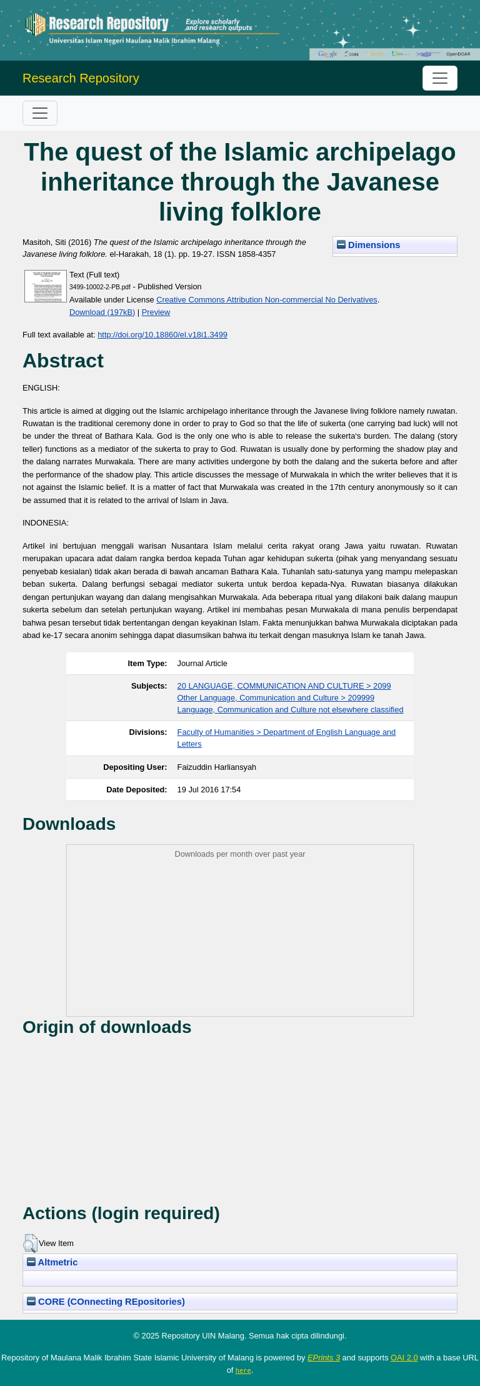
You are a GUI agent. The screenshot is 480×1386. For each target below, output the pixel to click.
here (243, 1370)
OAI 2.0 (404, 1357)
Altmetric (52, 1262)
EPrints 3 (324, 1357)
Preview (156, 312)
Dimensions (369, 245)
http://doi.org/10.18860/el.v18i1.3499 (163, 334)
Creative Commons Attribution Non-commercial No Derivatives (266, 299)
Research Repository (80, 78)
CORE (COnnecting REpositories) (106, 1302)
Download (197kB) (102, 312)
